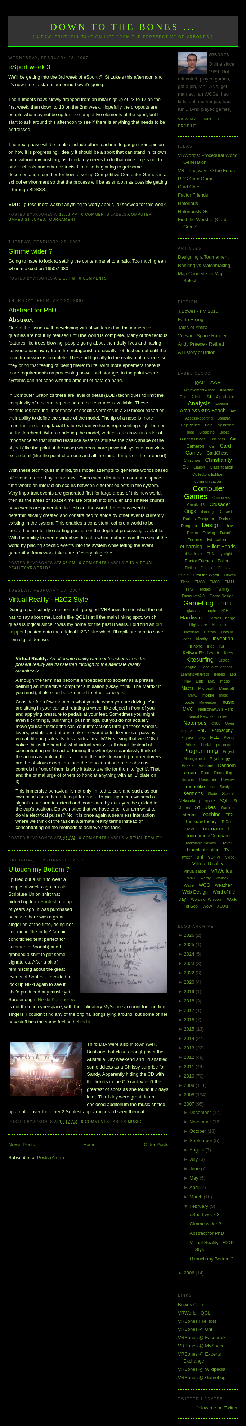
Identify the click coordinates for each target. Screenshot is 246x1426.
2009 (190, 1085)
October (198, 1131)
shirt (40, 879)
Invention (223, 638)
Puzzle (187, 765)
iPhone (196, 646)
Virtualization (195, 871)
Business (217, 439)
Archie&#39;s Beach (203, 410)
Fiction (190, 568)
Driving (209, 533)
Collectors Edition (207, 474)
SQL (224, 800)
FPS (189, 589)
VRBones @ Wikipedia (201, 1369)
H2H (224, 611)
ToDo (226, 822)
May (194, 1178)
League (190, 667)
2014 (190, 1038)
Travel (226, 843)
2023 (190, 963)
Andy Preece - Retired (201, 344)
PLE (214, 737)
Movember (207, 703)
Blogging (207, 432)
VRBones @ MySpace (201, 1345)
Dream (192, 533)
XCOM (222, 906)
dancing (207, 512)
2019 (190, 991)
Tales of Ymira (192, 327)
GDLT (225, 603)
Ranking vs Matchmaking (204, 265)
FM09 (215, 582)
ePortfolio (193, 553)
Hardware (191, 617)
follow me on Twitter (217, 1407)
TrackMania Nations (200, 843)
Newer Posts (21, 1144)
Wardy (205, 878)
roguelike (195, 786)
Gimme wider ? (30, 251)
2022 (190, 972)
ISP (222, 646)
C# (232, 439)
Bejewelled (190, 425)
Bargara (224, 418)
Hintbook (219, 625)
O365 (215, 723)
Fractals (204, 589)
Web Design (195, 892)
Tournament (61, 219)
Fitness (230, 575)
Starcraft (227, 808)
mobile (208, 695)
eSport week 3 (29, 67)
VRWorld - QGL (194, 1313)
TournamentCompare (208, 835)
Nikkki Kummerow (56, 999)
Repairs (188, 780)
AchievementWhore (199, 390)
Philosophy (222, 730)
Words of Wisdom (206, 899)
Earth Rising (190, 319)
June (195, 1168)
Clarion (199, 467)
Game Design (221, 596)
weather (223, 885)
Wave (189, 885)
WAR (191, 878)
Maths (187, 688)
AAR (215, 382)
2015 (190, 1029)
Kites (228, 653)
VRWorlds (39, 568)
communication (207, 481)
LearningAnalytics (195, 674)
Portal (206, 744)
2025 (190, 944)
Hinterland (191, 632)
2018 (190, 1001)
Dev (229, 525)
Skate (212, 794)
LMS (211, 681)
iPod (210, 646)
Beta (209, 425)
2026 (190, 935)
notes (222, 717)
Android (221, 404)
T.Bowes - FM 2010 (198, 311)
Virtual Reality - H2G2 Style (48, 599)
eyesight (225, 554)
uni (200, 857)
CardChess (217, 453)
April (194, 1187)
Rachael (205, 765)
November (201, 1121)
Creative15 (196, 505)
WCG (204, 885)
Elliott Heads (221, 546)
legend (219, 674)
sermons (193, 793)
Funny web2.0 (193, 596)
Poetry (229, 738)
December (201, 1112)
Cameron (195, 446)
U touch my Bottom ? (39, 869)
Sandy (224, 787)
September (201, 1140)
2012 (190, 1057)
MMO (192, 695)
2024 (190, 954)
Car (212, 446)
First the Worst (206, 575)
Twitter (186, 857)
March (196, 1196)
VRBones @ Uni (195, 1329)
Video (229, 857)
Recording (223, 773)
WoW (208, 906)
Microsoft (206, 688)
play (201, 738)
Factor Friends (193, 195)
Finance (207, 568)
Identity (202, 639)
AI (208, 396)
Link (199, 681)
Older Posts (156, 1144)
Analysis (199, 403)
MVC (188, 709)
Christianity (218, 460)
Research (207, 779)
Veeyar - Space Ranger (202, 335)
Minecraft (226, 688)
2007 (190, 1104)
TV (226, 850)
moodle (187, 702)
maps (225, 681)
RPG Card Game (196, 178)
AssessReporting (199, 418)
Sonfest (48, 901)
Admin (196, 397)
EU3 (210, 554)
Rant (205, 773)
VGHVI (214, 857)
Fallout (224, 560)
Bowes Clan (190, 1304)
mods (223, 695)
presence (223, 745)
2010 (190, 1076)
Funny (223, 589)
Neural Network (200, 717)
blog (190, 432)
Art (233, 411)
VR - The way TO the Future (207, 170)
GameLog (198, 603)
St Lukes (35, 219)
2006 (190, 1273)
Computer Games (204, 492)
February (199, 1206)
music (135, 1122)
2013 (190, 1047)
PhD (130, 563)
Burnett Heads (192, 439)
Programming (200, 751)
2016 (190, 1019)
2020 (190, 982)
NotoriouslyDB (193, 211)
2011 (190, 1066)
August (197, 1150)
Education (216, 539)
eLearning (191, 546)
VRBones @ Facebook (201, 1337)
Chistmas (192, 460)
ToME (191, 829)
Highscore (198, 625)
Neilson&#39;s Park (215, 709)
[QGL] (200, 383)
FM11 (230, 582)
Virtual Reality (144, 838)
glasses (193, 611)
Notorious (188, 203)
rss (212, 787)
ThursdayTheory (200, 821)
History (210, 632)
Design (211, 525)
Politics (190, 745)
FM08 (199, 582)
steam (189, 814)
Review (227, 779)
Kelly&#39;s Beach (201, 652)
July (194, 1159)
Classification (221, 467)
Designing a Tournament (203, 257)
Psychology (220, 758)
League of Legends (216, 667)
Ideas (186, 639)
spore (210, 801)
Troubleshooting (203, 849)
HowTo (227, 632)
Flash (185, 582)
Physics (187, 738)
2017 (190, 1010)
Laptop (223, 660)
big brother (225, 425)
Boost (224, 432)
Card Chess (190, 186)
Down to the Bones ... (123, 27)
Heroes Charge (222, 618)
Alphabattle (225, 397)
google (210, 611)
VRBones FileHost (197, 1321)
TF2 (229, 815)
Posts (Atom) (50, 1157)
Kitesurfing (200, 660)
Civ (185, 467)
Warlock (221, 878)
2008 (190, 1094)
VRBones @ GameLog (201, 1377)
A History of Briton (196, 352)
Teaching (211, 814)
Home (89, 1144)
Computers (221, 498)
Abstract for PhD (32, 310)
